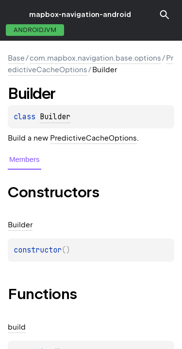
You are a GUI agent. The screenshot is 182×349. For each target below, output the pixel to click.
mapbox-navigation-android (80, 14)
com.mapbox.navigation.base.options (95, 58)
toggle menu (14, 14)
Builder (55, 117)
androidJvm (35, 29)
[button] (164, 14)
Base (16, 58)
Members (24, 159)
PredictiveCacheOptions (93, 138)
